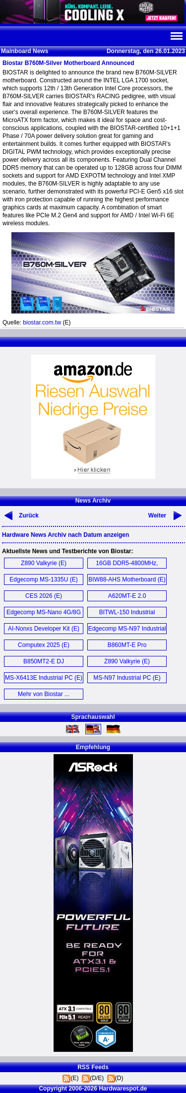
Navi (176, 36)
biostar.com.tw (42, 322)
